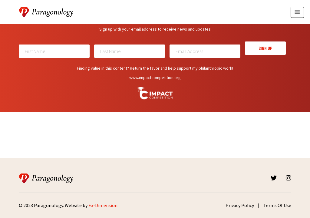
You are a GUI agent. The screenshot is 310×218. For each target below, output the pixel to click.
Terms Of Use (277, 205)
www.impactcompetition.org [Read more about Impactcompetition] (155, 77)
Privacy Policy (240, 205)
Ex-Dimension (102, 205)
